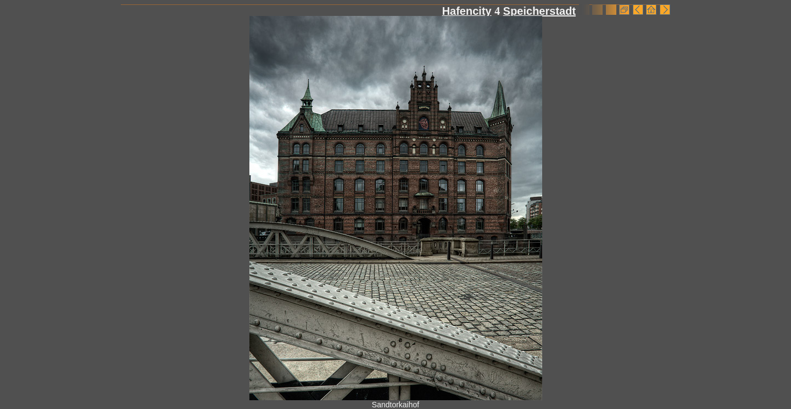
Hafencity (467, 11)
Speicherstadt (539, 11)
